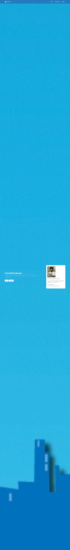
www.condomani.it (54, 282)
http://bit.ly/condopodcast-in (53, 285)
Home (51, 1)
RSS (6, 280)
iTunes (11, 280)
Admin (63, 1)
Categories (57, 1)
